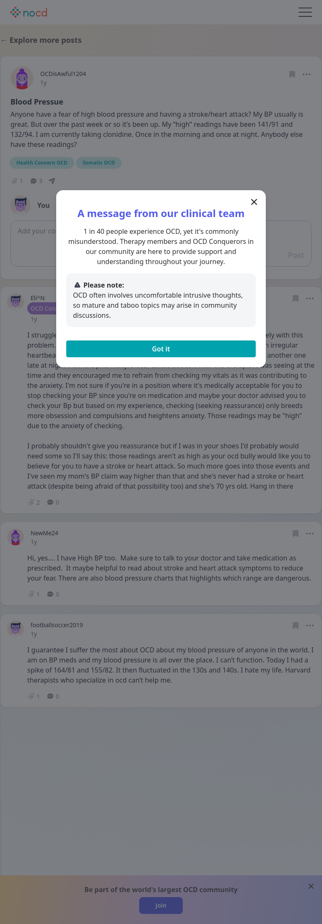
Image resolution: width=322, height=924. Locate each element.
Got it (161, 348)
